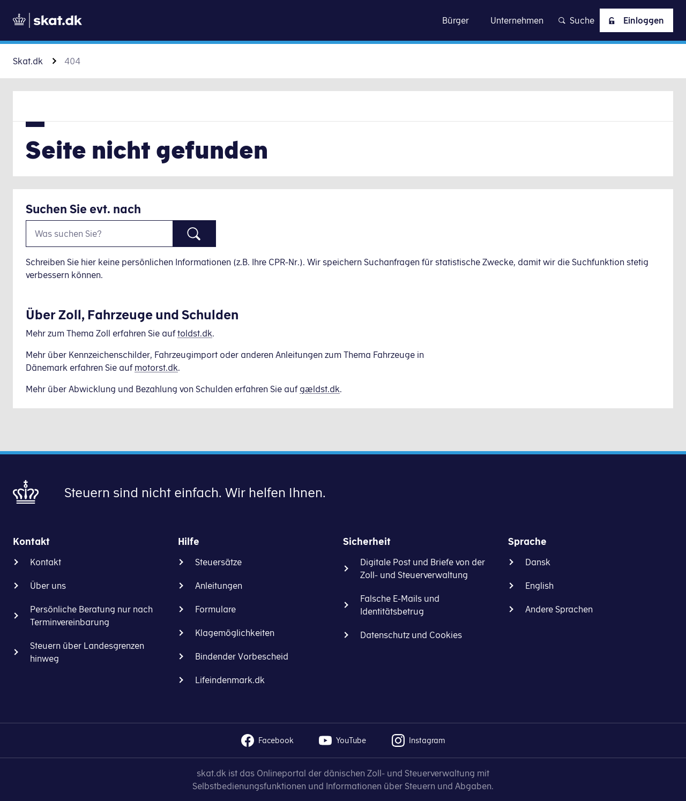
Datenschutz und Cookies (411, 635)
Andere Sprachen (559, 609)
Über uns (48, 585)
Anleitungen (218, 585)
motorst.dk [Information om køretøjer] (156, 367)
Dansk (537, 562)
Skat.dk (28, 61)
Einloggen (634, 20)
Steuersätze (218, 562)
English (539, 585)
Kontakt (45, 562)
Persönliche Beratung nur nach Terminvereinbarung (91, 615)
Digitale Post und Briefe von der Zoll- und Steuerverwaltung (422, 568)
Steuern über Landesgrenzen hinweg (87, 652)
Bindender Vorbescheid (241, 656)
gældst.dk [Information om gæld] (320, 389)
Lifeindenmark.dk (230, 680)
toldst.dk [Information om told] (194, 333)
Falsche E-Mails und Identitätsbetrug (399, 605)
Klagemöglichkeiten (234, 633)
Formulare (215, 609)
